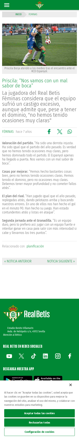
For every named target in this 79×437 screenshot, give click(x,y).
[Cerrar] (70, 385)
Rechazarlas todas (39, 422)
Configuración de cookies (39, 431)
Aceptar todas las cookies (39, 413)
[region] (39, 408)
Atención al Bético (12, 334)
